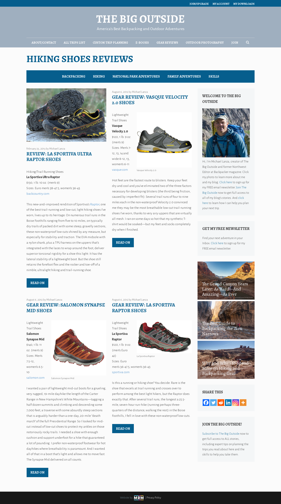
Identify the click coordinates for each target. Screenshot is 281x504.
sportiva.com (120, 372)
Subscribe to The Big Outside (220, 433)
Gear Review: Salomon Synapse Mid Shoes (65, 308)
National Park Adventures (136, 76)
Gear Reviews (167, 43)
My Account (221, 4)
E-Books (142, 43)
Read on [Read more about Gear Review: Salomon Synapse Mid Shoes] (37, 472)
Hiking (99, 76)
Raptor (94, 204)
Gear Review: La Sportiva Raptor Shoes (143, 308)
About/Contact (44, 43)
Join (234, 43)
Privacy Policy (154, 497)
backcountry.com (37, 193)
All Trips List (74, 43)
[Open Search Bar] (247, 42)
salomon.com (35, 377)
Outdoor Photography (205, 43)
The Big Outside (140, 18)
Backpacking (73, 76)
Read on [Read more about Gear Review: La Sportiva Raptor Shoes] (123, 428)
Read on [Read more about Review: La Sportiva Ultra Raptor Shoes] (37, 283)
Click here (225, 182)
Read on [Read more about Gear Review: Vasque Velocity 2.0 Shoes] (123, 242)
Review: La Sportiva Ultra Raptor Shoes (59, 156)
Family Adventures (184, 76)
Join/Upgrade (199, 4)
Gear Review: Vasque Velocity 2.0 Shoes (150, 100)
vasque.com (120, 169)
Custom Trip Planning (110, 43)
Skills (214, 76)
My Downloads (244, 4)
